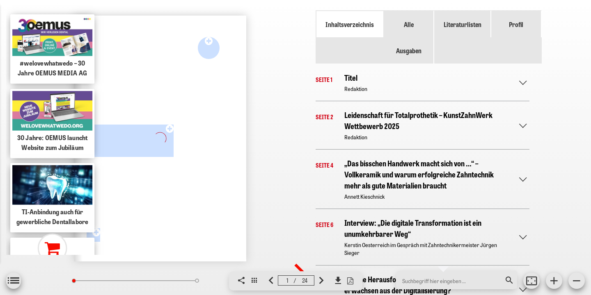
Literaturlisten (462, 24)
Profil (516, 24)
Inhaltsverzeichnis (349, 24)
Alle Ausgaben (408, 37)
